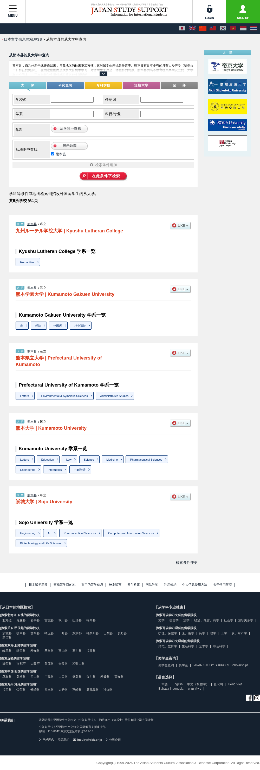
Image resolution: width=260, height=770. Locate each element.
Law (69, 459)
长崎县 (35, 689)
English (177, 684)
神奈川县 (92, 633)
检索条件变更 (187, 562)
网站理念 (46, 739)
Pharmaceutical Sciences (146, 459)
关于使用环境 (222, 584)
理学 (213, 633)
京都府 (21, 663)
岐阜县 (7, 650)
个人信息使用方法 (194, 584)
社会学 (228, 620)
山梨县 (108, 633)
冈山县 (35, 676)
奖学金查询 (166, 665)
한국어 (218, 684)
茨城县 (7, 633)
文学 (161, 620)
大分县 (63, 689)
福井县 (91, 650)
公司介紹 (113, 739)
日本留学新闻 (38, 584)
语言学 (174, 620)
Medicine (112, 459)
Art (49, 533)
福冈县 (7, 689)
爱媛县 (105, 676)
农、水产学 (239, 633)
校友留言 (115, 584)
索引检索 (133, 584)
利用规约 (170, 584)
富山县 (63, 650)
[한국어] (223, 28)
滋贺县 (7, 663)
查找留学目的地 (64, 584)
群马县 (35, 633)
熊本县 (60, 154)
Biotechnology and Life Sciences (41, 543)
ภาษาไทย (194, 688)
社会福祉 (80, 325)
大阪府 (35, 663)
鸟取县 (7, 676)
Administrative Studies (114, 395)
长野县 (122, 633)
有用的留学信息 (92, 584)
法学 (186, 620)
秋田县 (63, 620)
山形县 (77, 620)
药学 (202, 633)
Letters (24, 395)
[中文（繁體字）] (213, 28)
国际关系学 (245, 620)
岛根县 (21, 676)
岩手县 (35, 620)
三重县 (49, 650)
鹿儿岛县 (92, 689)
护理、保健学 (167, 633)
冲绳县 (108, 689)
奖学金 (183, 665)
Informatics (55, 469)
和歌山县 (78, 663)
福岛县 (91, 620)
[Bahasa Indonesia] (243, 28)
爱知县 (35, 650)
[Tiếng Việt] (233, 28)
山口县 (63, 676)
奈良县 (63, 663)
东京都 (77, 633)
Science (89, 459)
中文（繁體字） (198, 684)
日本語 (163, 684)
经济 (38, 325)
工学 (224, 633)
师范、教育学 (167, 646)
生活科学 (188, 646)
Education (47, 459)
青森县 (21, 620)
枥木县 (21, 633)
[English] (192, 28)
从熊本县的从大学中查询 (29, 55)
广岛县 (49, 676)
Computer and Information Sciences (131, 533)
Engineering (28, 469)
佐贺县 (21, 689)
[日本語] (182, 28)
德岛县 (77, 676)
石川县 (77, 650)
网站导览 (152, 584)
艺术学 (203, 646)
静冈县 (21, 650)
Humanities (27, 262)
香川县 (91, 676)
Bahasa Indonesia (170, 688)
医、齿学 (188, 633)
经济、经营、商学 (206, 620)
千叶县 (63, 633)
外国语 (57, 325)
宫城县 (49, 620)
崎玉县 (49, 633)
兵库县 (49, 663)
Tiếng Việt (235, 684)
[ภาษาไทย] (253, 28)
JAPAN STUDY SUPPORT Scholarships (221, 665)
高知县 (119, 676)
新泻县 (7, 638)
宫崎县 (77, 689)
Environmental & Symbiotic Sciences (64, 395)
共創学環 (80, 469)
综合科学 (219, 646)
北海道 (7, 620)
